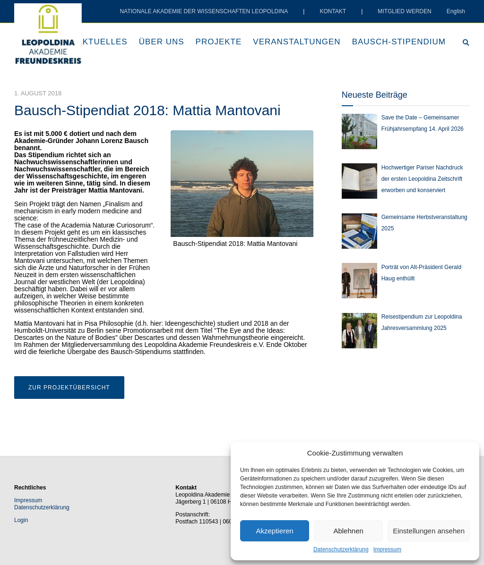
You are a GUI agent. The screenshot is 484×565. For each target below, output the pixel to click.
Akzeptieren (274, 531)
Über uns (161, 41)
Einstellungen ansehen (429, 531)
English (456, 11)
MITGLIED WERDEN (404, 11)
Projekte (219, 41)
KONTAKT (333, 11)
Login (21, 520)
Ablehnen (348, 531)
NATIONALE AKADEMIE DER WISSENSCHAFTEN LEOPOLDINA (204, 11)
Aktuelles (102, 41)
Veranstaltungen (296, 41)
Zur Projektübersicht (69, 387)
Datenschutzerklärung (341, 549)
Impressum (387, 549)
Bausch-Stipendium (399, 41)
